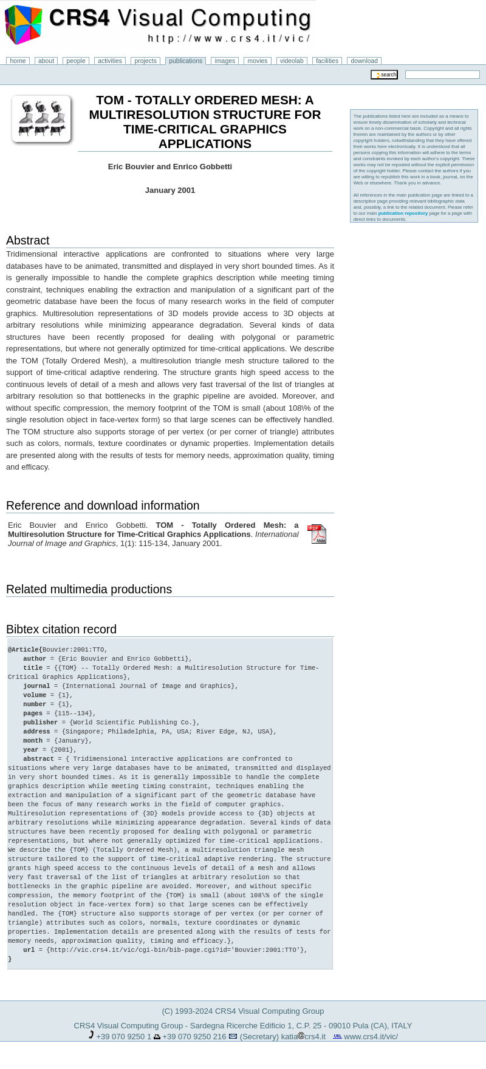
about (46, 61)
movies (258, 61)
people (76, 61)
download (364, 61)
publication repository (403, 213)
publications (185, 61)
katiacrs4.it (303, 1036)
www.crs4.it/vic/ (371, 1036)
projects (145, 61)
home (18, 61)
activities (110, 61)
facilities (327, 61)
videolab (292, 61)
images (225, 61)
